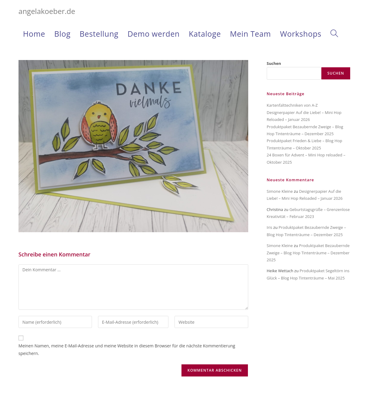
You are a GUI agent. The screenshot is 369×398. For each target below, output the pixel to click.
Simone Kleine (280, 191)
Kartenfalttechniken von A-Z (292, 105)
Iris (269, 227)
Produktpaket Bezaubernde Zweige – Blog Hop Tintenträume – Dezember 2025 (308, 253)
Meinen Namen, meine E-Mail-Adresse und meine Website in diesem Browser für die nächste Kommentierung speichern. (127, 349)
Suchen (274, 63)
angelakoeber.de (47, 11)
